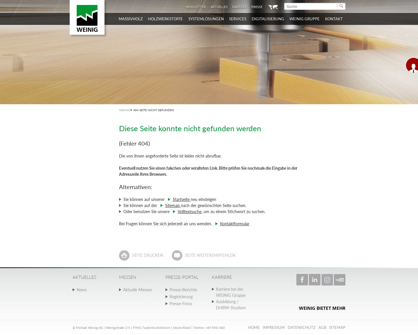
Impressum (274, 327)
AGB (322, 327)
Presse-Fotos (181, 303)
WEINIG (124, 110)
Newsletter (195, 7)
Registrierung (181, 296)
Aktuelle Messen (137, 289)
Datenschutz (302, 327)
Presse (256, 7)
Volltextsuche (189, 211)
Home (254, 327)
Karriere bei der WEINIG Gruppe (231, 292)
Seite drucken (147, 255)
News (82, 289)
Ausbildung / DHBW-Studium (231, 304)
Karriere (239, 7)
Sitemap (173, 205)
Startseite (182, 199)
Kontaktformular (234, 223)
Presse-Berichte (183, 289)
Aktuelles (219, 7)
